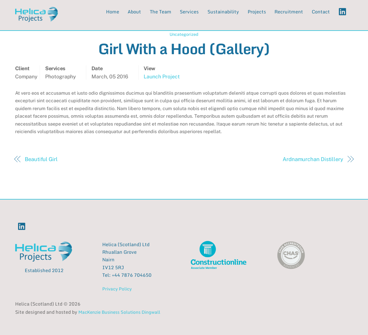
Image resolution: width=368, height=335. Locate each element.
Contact (321, 11)
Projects (257, 11)
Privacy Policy (117, 288)
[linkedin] (344, 11)
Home (112, 11)
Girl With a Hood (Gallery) (184, 48)
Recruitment (288, 11)
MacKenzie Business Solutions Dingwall (119, 311)
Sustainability (223, 11)
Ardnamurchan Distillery (313, 159)
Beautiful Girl (41, 159)
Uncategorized (184, 34)
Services (189, 11)
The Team (160, 11)
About (134, 11)
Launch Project (162, 76)
